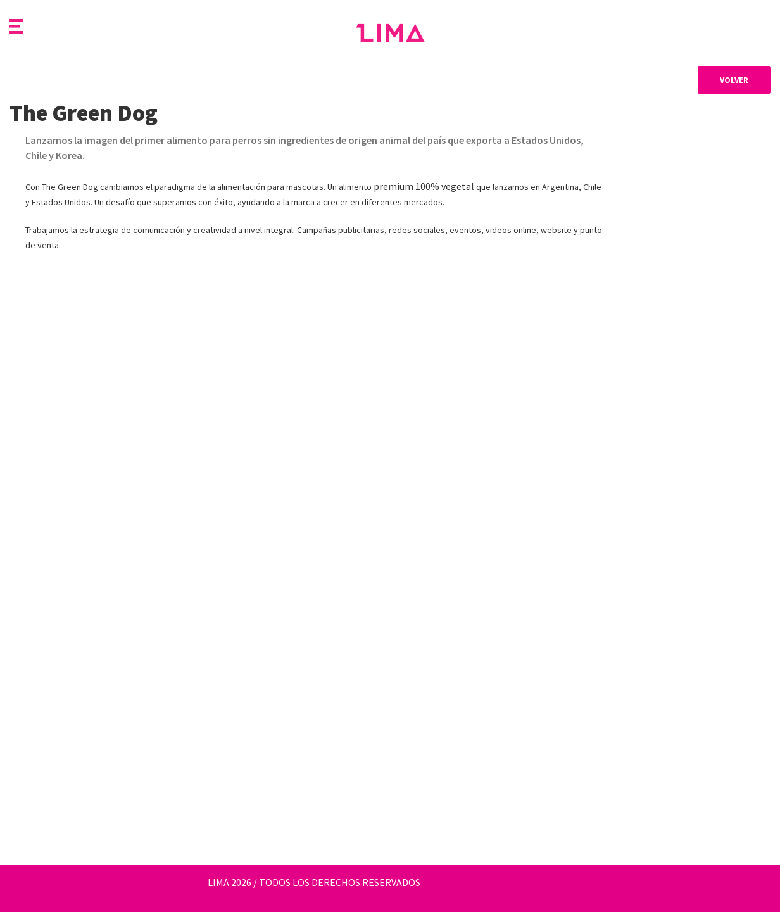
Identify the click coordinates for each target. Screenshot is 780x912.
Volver (734, 80)
